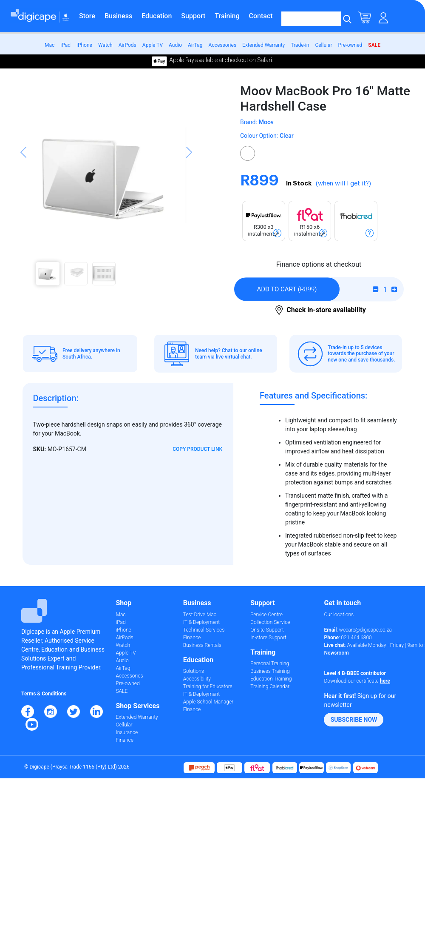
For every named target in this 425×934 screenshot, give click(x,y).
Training (227, 16)
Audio (175, 45)
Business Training (270, 671)
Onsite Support (266, 630)
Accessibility (197, 679)
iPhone (84, 45)
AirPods (127, 45)
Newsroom (336, 653)
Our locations (339, 615)
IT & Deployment (201, 622)
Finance (124, 740)
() (287, 289)
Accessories (223, 45)
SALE (374, 45)
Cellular (323, 45)
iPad (65, 45)
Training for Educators (207, 686)
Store (87, 16)
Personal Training (269, 663)
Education (157, 16)
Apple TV (152, 45)
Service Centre (266, 615)
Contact (261, 16)
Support (193, 16)
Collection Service (270, 622)
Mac (49, 45)
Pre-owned (350, 45)
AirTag (195, 45)
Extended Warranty (263, 45)
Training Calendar (269, 686)
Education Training (271, 679)
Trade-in (300, 45)
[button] (23, 182)
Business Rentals (202, 645)
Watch (105, 45)
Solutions (193, 671)
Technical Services (203, 630)
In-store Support (268, 638)
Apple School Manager (208, 702)
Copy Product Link (197, 449)
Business (118, 16)
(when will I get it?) (343, 183)
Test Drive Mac (199, 615)
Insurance (127, 732)
